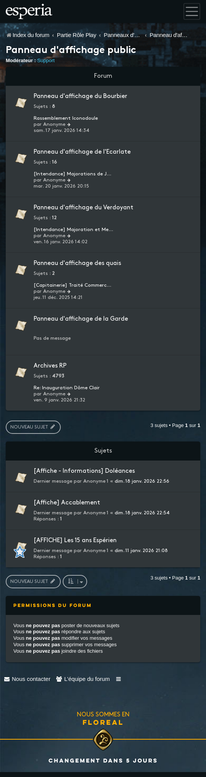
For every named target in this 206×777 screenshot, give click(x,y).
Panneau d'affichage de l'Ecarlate (82, 152)
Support (46, 60)
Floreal (103, 722)
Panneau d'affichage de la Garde (81, 319)
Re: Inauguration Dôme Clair (67, 387)
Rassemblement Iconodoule (66, 118)
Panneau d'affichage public (71, 50)
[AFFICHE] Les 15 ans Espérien (75, 540)
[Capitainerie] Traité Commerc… (72, 285)
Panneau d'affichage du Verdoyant (83, 207)
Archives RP (50, 366)
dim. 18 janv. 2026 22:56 (142, 481)
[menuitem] (27, 679)
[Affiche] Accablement (67, 503)
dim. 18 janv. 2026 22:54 (142, 513)
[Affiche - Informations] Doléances (84, 471)
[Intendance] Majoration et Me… (73, 229)
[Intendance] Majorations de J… (72, 174)
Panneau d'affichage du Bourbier (80, 96)
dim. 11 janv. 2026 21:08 (141, 550)
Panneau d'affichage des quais (77, 263)
